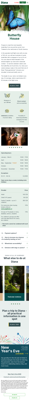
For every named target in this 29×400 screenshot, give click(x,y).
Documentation (3, 390)
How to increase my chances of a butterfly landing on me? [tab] (13, 238)
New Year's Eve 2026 (14, 374)
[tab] (7, 147)
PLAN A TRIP (14, 85)
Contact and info (22, 2)
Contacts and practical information (14, 377)
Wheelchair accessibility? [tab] (12, 243)
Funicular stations (14, 297)
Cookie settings (3, 392)
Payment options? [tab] (9, 233)
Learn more (20, 353)
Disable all (14, 397)
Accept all (14, 394)
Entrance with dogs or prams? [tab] (13, 248)
